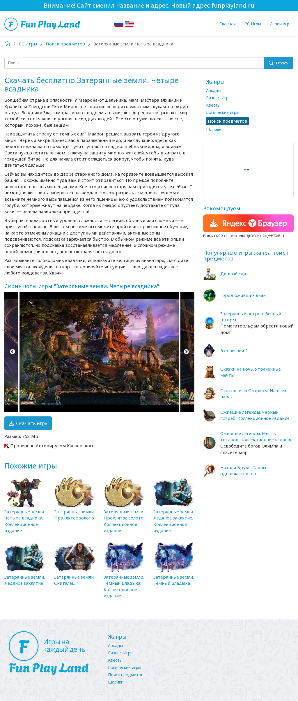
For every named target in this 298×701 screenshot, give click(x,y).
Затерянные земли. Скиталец (74, 580)
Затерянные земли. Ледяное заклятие (24, 580)
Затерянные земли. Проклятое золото (74, 515)
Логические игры (222, 112)
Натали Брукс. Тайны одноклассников (243, 470)
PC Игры (252, 24)
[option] (99, 352)
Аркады (213, 90)
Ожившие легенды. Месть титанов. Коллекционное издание (256, 436)
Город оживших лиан (243, 295)
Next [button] (186, 352)
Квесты (213, 105)
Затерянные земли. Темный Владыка (173, 580)
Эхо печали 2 (234, 350)
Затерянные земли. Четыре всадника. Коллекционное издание (24, 521)
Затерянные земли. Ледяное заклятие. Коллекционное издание (173, 521)
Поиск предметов (125, 674)
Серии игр (279, 24)
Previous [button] (12, 352)
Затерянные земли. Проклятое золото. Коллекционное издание (124, 521)
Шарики (213, 129)
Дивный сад (233, 273)
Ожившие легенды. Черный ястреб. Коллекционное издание (255, 415)
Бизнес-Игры (218, 98)
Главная (227, 24)
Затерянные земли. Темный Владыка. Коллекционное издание (124, 586)
